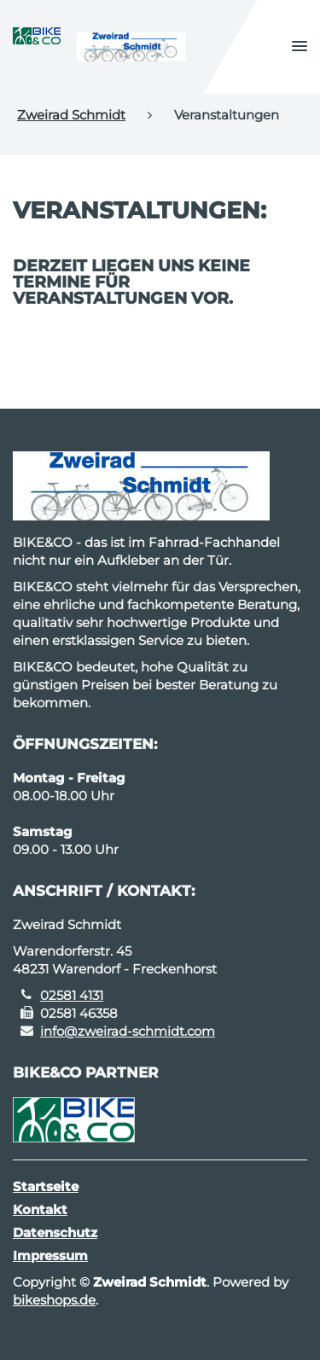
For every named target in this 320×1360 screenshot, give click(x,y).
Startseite (46, 1186)
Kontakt (40, 1209)
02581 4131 (71, 995)
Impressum (50, 1255)
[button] (299, 47)
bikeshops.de (54, 1300)
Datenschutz (55, 1232)
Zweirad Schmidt (71, 115)
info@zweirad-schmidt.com (127, 1031)
